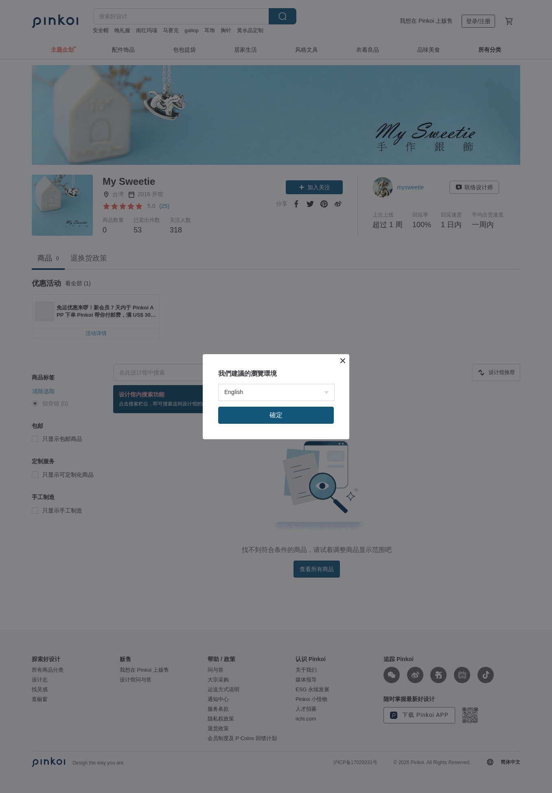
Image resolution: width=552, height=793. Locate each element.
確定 (276, 499)
